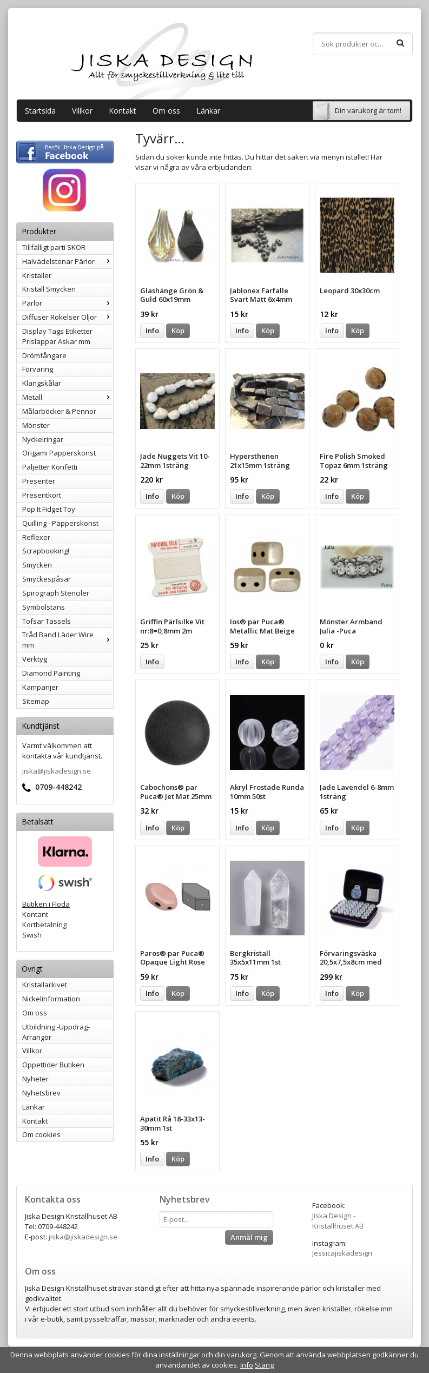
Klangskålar (41, 383)
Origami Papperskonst (59, 453)
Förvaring (37, 369)
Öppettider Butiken (53, 1065)
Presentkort (41, 495)
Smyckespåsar (46, 579)
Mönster (36, 425)
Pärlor (67, 303)
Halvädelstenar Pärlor (67, 261)
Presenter (38, 481)
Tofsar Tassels (46, 621)
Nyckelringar (42, 439)
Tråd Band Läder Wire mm (67, 640)
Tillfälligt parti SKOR (53, 247)
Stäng (264, 1365)
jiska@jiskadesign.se (56, 771)
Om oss (166, 110)
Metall (67, 397)
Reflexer (36, 537)
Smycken (37, 565)
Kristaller (36, 275)
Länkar (208, 110)
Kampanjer (40, 687)
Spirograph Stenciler (55, 593)
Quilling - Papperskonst (60, 523)
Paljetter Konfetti (49, 467)
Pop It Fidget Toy (48, 509)
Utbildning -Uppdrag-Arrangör (56, 1032)
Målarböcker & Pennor (59, 411)
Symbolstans (43, 607)
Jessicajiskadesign (342, 1253)
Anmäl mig (249, 1237)
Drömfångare (44, 355)
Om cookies (41, 1134)
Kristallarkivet (44, 984)
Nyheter (35, 1079)
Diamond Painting (51, 673)
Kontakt (122, 110)
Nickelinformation (51, 999)
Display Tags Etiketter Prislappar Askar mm (57, 336)
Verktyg (34, 659)
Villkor (82, 110)
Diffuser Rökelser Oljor (67, 317)
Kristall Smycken (49, 289)
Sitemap (35, 701)
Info (152, 330)
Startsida (40, 110)
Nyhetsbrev (41, 1093)
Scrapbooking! (45, 551)
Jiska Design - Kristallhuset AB (338, 1221)
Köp (177, 330)
